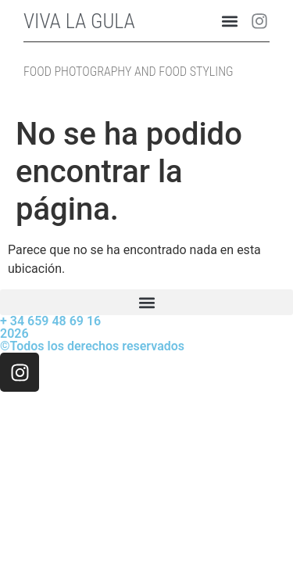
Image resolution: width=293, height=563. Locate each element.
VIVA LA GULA (79, 21)
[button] (230, 21)
